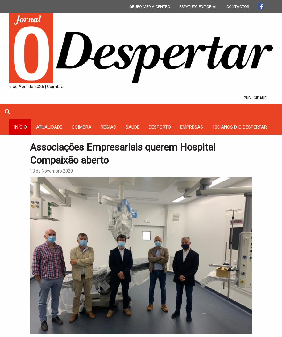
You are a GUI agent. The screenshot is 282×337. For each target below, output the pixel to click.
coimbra (81, 127)
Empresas (191, 127)
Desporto (160, 127)
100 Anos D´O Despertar (239, 127)
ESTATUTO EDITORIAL (198, 6)
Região (108, 127)
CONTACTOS (237, 6)
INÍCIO (20, 127)
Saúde (132, 127)
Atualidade (49, 127)
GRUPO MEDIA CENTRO (149, 6)
